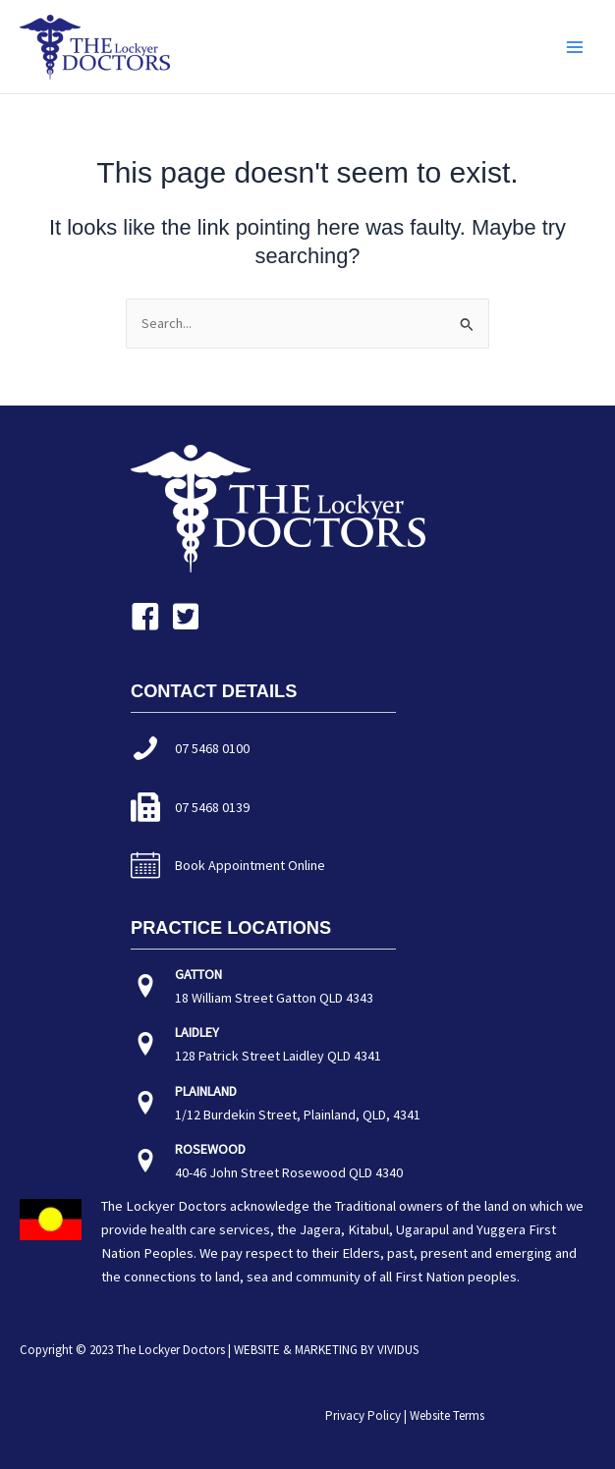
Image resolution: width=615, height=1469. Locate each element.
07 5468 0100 (212, 748)
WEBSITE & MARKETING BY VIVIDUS (326, 1349)
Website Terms (447, 1415)
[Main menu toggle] (574, 47)
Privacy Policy (363, 1415)
